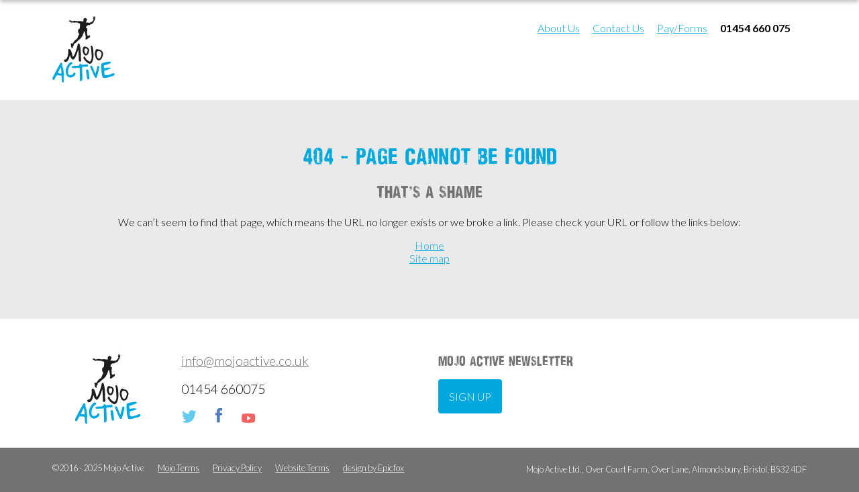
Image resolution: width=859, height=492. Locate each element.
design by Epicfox (373, 468)
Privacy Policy (237, 468)
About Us (559, 27)
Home (429, 245)
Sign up (470, 396)
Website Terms (302, 468)
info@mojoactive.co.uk (245, 360)
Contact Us (618, 27)
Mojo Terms (178, 468)
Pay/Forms (682, 27)
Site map (429, 258)
